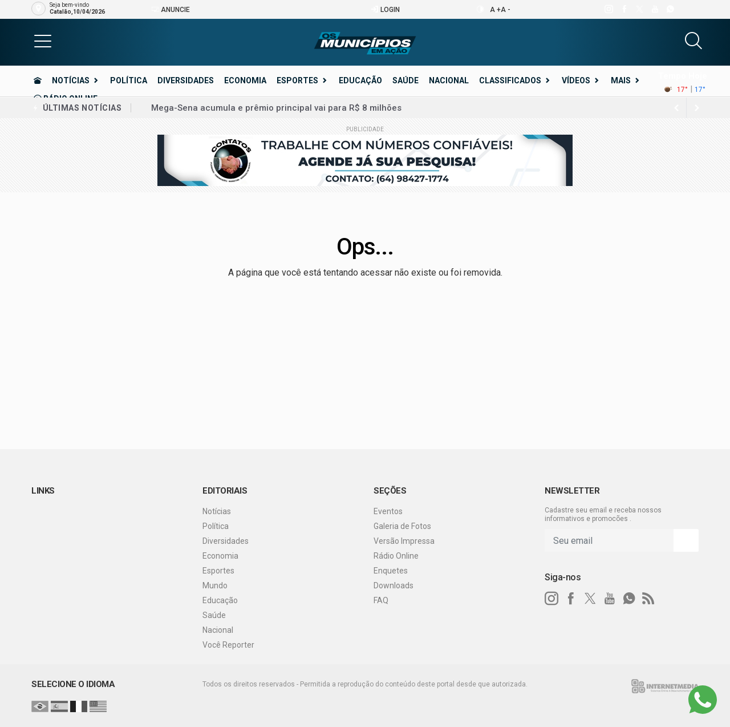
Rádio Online (396, 555)
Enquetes (391, 570)
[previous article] (697, 108)
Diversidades (185, 80)
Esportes (297, 80)
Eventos (388, 511)
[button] (42, 40)
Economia (245, 80)
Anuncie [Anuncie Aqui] (170, 9)
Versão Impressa (404, 541)
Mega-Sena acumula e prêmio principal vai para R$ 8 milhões (276, 108)
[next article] (676, 108)
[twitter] (639, 9)
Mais (621, 80)
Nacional (449, 80)
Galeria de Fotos (402, 526)
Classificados (510, 80)
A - (505, 10)
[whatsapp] (670, 9)
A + (495, 10)
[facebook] (623, 9)
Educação (360, 80)
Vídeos (576, 80)
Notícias (71, 80)
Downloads (393, 585)
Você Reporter (228, 644)
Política (128, 80)
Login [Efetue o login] (385, 9)
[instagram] (608, 9)
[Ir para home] (38, 80)
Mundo (215, 585)
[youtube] (654, 9)
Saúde (405, 80)
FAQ (381, 600)
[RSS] (648, 598)
